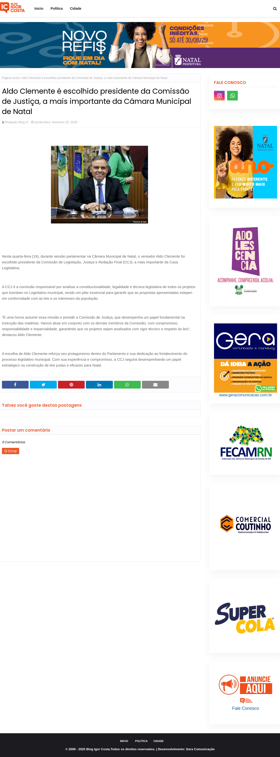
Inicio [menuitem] (38, 8)
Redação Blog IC (17, 122)
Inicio (124, 741)
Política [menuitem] (57, 8)
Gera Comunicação (200, 749)
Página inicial (10, 78)
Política (141, 741)
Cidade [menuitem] (75, 8)
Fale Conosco (245, 708)
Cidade (158, 741)
